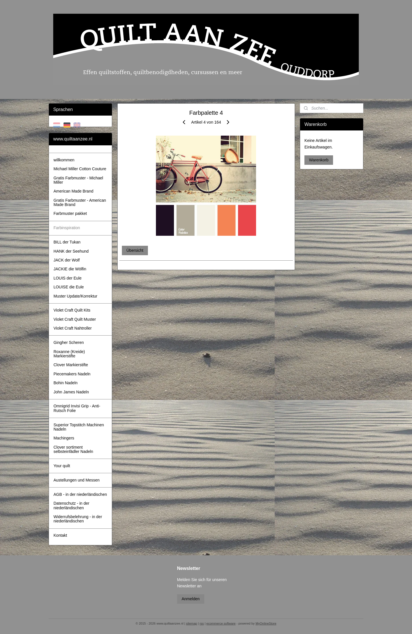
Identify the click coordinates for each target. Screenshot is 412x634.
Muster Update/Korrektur (75, 296)
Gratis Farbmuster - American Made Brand (80, 202)
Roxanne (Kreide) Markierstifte (69, 353)
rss (202, 623)
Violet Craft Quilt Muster (75, 319)
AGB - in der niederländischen (80, 494)
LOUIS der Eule (68, 278)
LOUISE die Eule (69, 287)
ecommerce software (220, 623)
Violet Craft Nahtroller (73, 328)
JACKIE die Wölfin (70, 269)
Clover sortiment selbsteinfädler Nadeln (73, 449)
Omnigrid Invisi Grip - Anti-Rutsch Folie (77, 408)
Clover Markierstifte (71, 364)
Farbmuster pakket (70, 213)
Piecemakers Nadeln (72, 374)
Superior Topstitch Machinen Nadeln (79, 427)
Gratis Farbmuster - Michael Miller (78, 180)
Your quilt (62, 465)
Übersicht (134, 250)
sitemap (191, 623)
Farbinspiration (67, 227)
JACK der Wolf (67, 260)
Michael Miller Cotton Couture (80, 169)
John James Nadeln (71, 392)
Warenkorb (318, 160)
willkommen (64, 160)
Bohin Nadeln (66, 383)
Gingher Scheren (69, 342)
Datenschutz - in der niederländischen (71, 505)
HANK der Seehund (71, 251)
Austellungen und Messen (77, 480)
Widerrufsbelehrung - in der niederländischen (78, 518)
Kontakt (60, 535)
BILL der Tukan (67, 242)
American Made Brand (73, 191)
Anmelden (191, 599)
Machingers (64, 438)
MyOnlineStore (265, 623)
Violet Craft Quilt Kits (72, 310)
